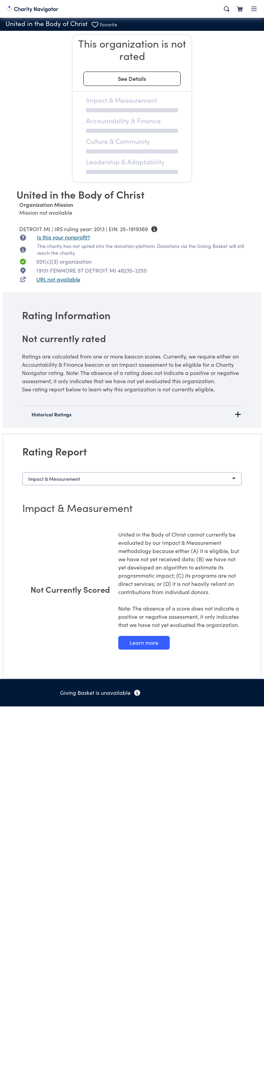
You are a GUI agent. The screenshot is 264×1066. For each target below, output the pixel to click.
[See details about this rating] (132, 79)
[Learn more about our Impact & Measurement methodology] (144, 643)
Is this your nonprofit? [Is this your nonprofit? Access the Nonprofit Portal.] (63, 237)
